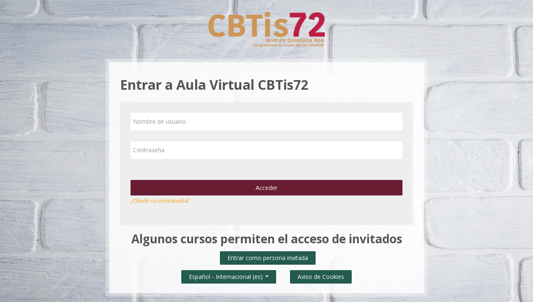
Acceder (266, 188)
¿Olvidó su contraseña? (160, 200)
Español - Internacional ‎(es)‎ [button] (229, 275)
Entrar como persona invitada (267, 258)
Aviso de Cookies (321, 277)
